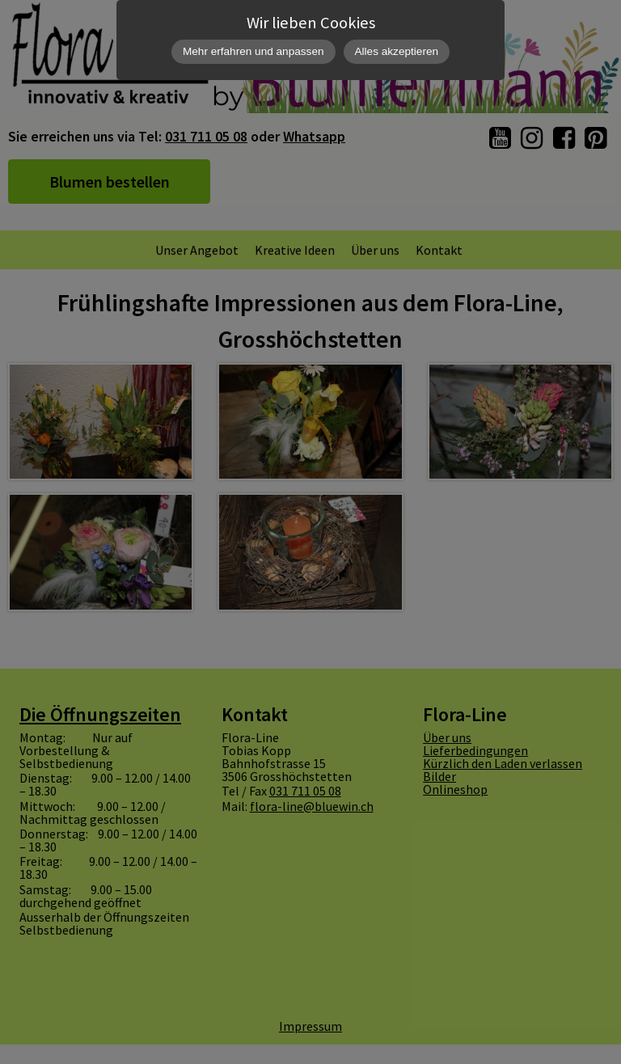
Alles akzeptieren (397, 51)
